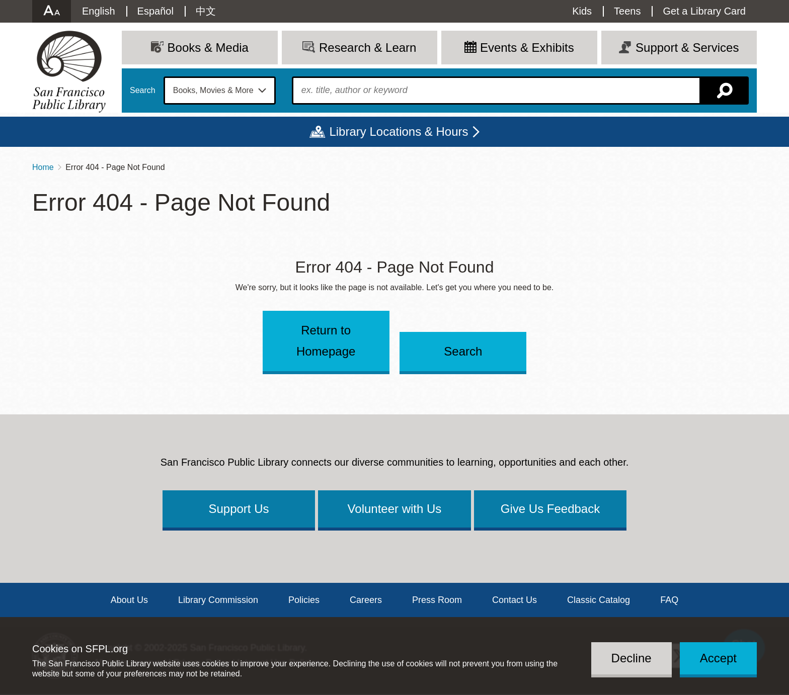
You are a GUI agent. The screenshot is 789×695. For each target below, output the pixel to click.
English (98, 11)
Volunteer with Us (395, 508)
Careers (366, 600)
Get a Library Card (704, 11)
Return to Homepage (325, 340)
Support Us (238, 508)
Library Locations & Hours (398, 131)
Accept (718, 658)
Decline (631, 658)
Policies (304, 600)
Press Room (437, 600)
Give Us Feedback (550, 508)
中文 (206, 11)
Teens (627, 11)
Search (142, 90)
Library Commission (218, 600)
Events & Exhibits (527, 47)
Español (155, 11)
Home (43, 167)
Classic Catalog (598, 600)
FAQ (669, 600)
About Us (129, 600)
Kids (582, 11)
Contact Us (514, 600)
